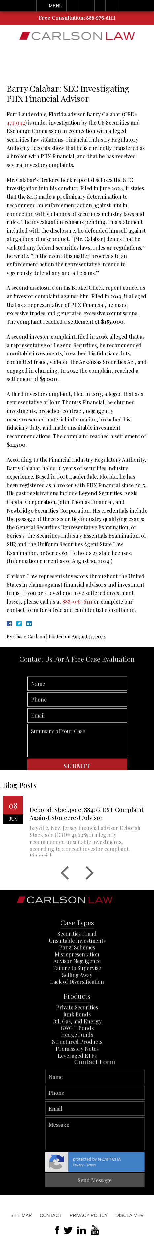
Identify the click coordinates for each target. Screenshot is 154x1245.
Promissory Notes (77, 1078)
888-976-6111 (101, 18)
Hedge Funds (77, 1064)
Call (73, 5)
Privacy (140, 1165)
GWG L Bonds (77, 1058)
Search (112, 5)
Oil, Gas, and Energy (77, 1051)
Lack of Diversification (77, 1011)
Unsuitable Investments (77, 970)
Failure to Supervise (77, 997)
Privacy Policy (89, 1215)
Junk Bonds (77, 1044)
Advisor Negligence (77, 991)
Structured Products (77, 1071)
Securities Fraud (77, 963)
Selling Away (77, 1004)
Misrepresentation (77, 984)
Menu (55, 5)
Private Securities (77, 1037)
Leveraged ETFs (77, 1085)
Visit (100, 5)
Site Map (21, 1215)
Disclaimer (129, 1215)
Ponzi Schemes (77, 977)
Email (86, 5)
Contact (51, 1215)
